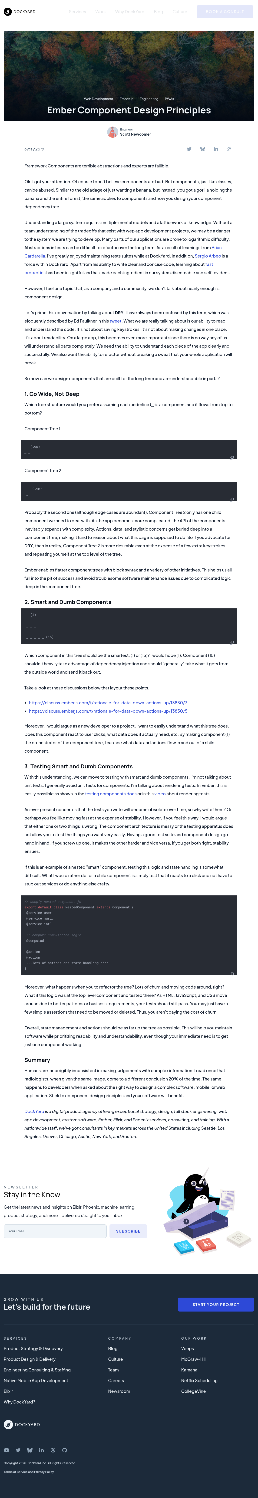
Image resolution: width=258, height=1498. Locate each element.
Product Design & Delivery (30, 1359)
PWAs (169, 99)
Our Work (194, 1338)
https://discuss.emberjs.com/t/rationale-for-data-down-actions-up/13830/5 (108, 711)
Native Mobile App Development (36, 1380)
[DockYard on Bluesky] (29, 1450)
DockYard (34, 1111)
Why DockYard (129, 11)
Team (113, 1369)
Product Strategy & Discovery (33, 1348)
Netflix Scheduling (199, 1380)
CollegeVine (193, 1391)
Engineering (149, 99)
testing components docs (111, 793)
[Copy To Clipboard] (229, 149)
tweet (115, 320)
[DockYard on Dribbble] (53, 1450)
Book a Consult (225, 11)
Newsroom (119, 1391)
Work (100, 11)
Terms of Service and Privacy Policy (29, 1472)
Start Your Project (216, 1304)
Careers (116, 1380)
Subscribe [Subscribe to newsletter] (128, 1231)
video (160, 793)
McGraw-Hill (193, 1359)
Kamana (189, 1369)
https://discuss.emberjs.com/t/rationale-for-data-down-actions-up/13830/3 (108, 702)
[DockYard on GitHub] (64, 1450)
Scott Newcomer (135, 134)
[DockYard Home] (22, 1424)
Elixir (8, 1391)
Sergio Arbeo (208, 255)
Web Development (98, 99)
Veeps (187, 1348)
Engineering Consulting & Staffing (37, 1369)
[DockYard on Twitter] (18, 1450)
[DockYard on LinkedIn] (41, 1450)
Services (77, 11)
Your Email (17, 1230)
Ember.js (126, 99)
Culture (179, 11)
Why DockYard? (19, 1401)
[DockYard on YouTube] (6, 1450)
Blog (158, 11)
